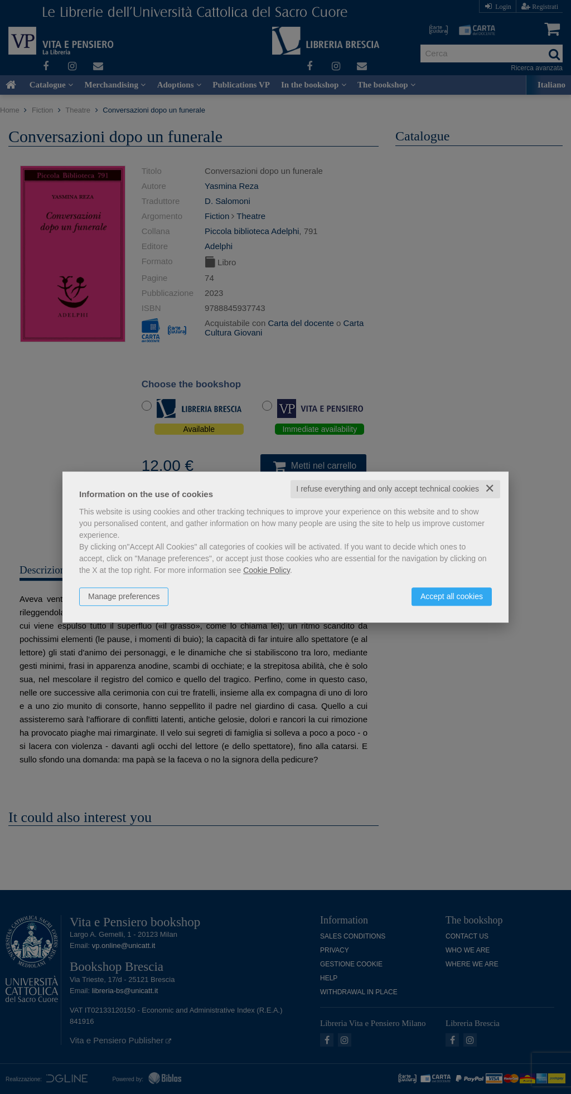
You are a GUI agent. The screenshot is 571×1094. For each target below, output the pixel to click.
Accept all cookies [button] (451, 596)
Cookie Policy (266, 570)
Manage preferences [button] (123, 596)
